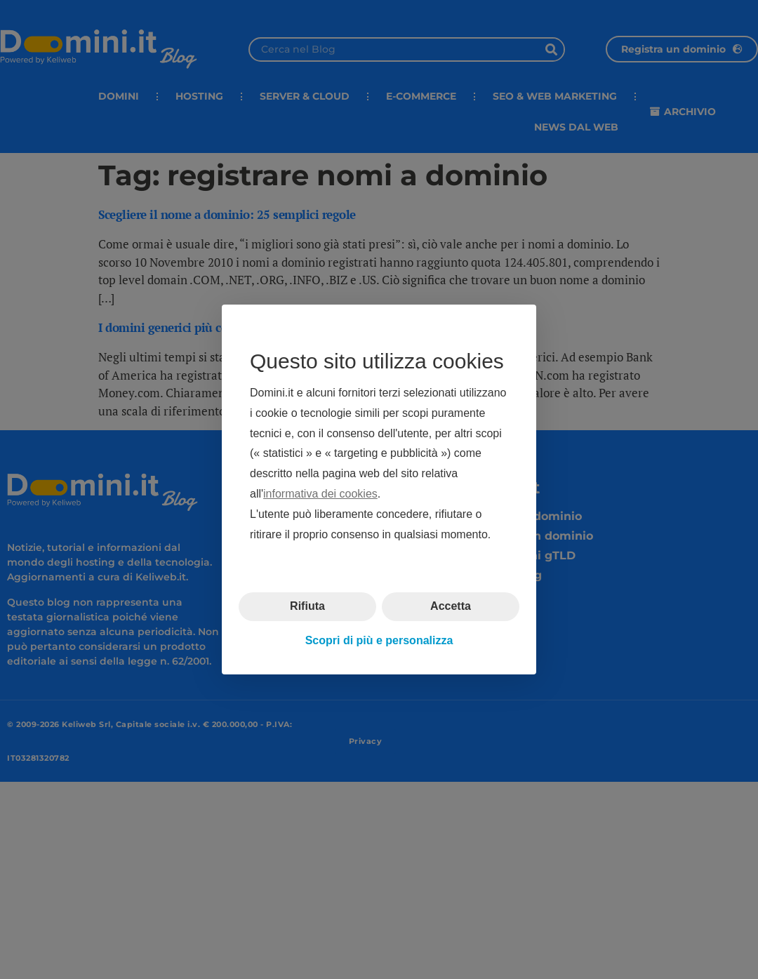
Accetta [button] (450, 606)
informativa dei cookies (320, 494)
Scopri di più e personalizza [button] (379, 640)
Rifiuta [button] (307, 606)
